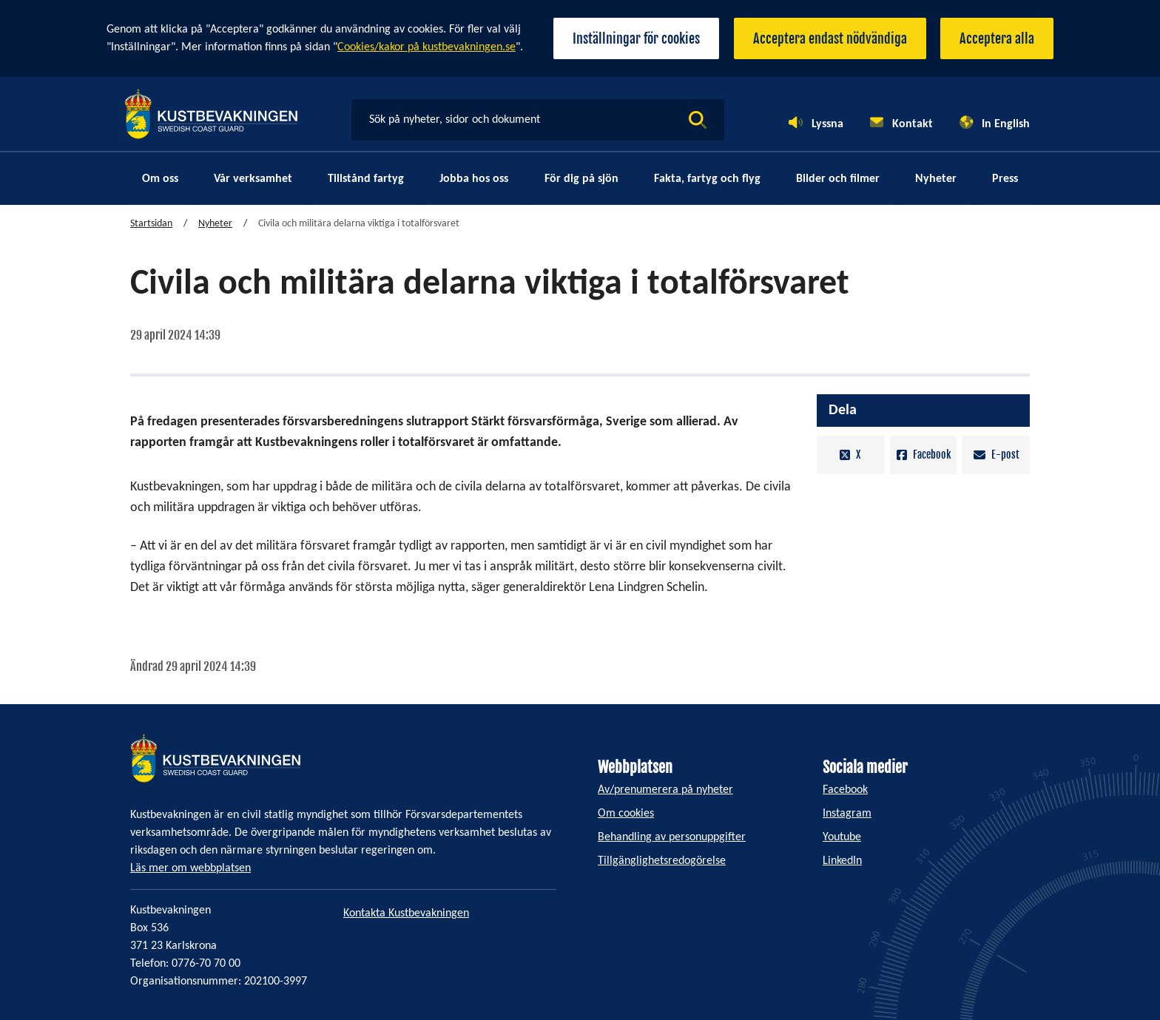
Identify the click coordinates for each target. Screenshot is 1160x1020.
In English (1006, 124)
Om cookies (626, 814)
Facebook (924, 456)
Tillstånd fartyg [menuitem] (366, 179)
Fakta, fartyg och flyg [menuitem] (707, 179)
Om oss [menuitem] (160, 179)
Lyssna (827, 124)
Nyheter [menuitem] (936, 179)
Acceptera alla (997, 38)
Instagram (847, 814)
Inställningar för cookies (635, 38)
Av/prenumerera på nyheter (665, 790)
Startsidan (151, 224)
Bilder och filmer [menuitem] (838, 179)
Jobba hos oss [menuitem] (473, 179)
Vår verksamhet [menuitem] (253, 179)
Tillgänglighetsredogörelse (662, 861)
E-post (996, 456)
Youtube (842, 837)
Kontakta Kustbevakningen (406, 913)
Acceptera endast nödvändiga (829, 38)
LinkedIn (842, 861)
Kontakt (912, 124)
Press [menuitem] (1005, 179)
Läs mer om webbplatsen (190, 868)
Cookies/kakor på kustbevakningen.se (426, 47)
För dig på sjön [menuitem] (581, 179)
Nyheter (215, 224)
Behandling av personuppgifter (672, 837)
